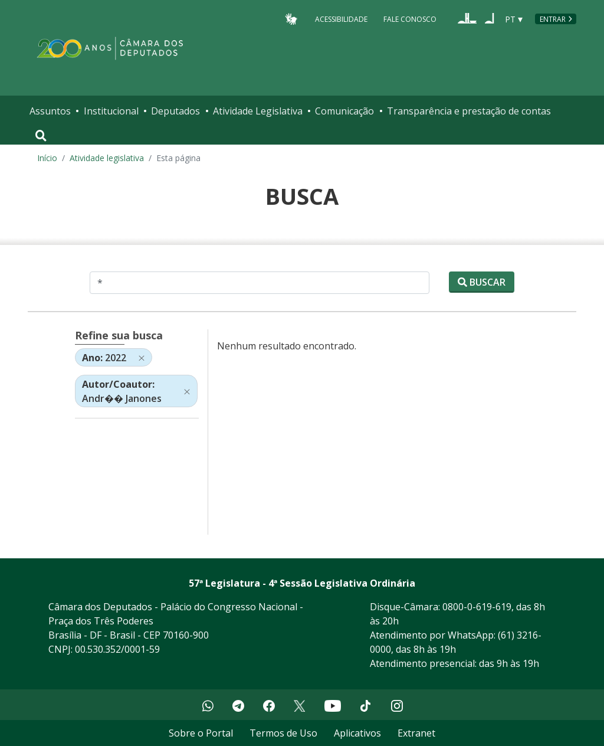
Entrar (553, 19)
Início (47, 157)
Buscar (481, 282)
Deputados (175, 110)
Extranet (416, 733)
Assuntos (50, 110)
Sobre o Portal (201, 733)
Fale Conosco (409, 19)
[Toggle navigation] (41, 136)
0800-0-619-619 (476, 606)
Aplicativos (357, 733)
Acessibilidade (341, 19)
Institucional (111, 110)
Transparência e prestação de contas (469, 110)
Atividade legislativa (107, 157)
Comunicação (344, 110)
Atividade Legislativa (258, 110)
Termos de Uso (283, 733)
